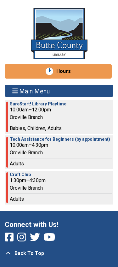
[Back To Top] (59, 253)
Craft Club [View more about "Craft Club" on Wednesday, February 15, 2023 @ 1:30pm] (20, 174)
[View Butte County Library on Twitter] (35, 239)
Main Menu (31, 91)
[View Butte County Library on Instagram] (22, 239)
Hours (67, 71)
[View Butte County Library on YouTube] (49, 239)
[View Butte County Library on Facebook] (10, 239)
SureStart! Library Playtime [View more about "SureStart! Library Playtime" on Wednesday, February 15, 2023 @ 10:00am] (38, 104)
